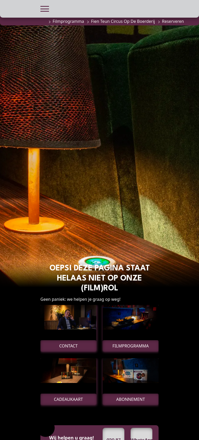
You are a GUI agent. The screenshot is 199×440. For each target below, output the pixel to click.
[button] (44, 8)
